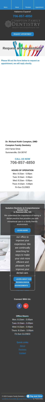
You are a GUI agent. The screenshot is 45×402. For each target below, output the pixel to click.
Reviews (22, 349)
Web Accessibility (11, 399)
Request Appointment (22, 34)
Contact (22, 353)
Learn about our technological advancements (23, 282)
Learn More (22, 230)
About (22, 346)
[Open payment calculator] (34, 396)
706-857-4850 (22, 162)
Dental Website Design (25, 399)
